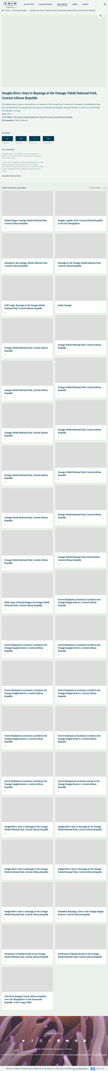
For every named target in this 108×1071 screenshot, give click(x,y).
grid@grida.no (13, 169)
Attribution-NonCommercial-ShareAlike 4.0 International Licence (81, 1055)
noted (23, 1055)
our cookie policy (80, 1069)
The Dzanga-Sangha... (20, 10)
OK (93, 1069)
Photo (8, 10)
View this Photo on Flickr (11, 176)
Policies (68, 1049)
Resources (62, 4)
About (85, 4)
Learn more (100, 1069)
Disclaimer (59, 1049)
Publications (45, 4)
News (74, 4)
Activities (29, 4)
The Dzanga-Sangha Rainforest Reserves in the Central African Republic (43, 117)
